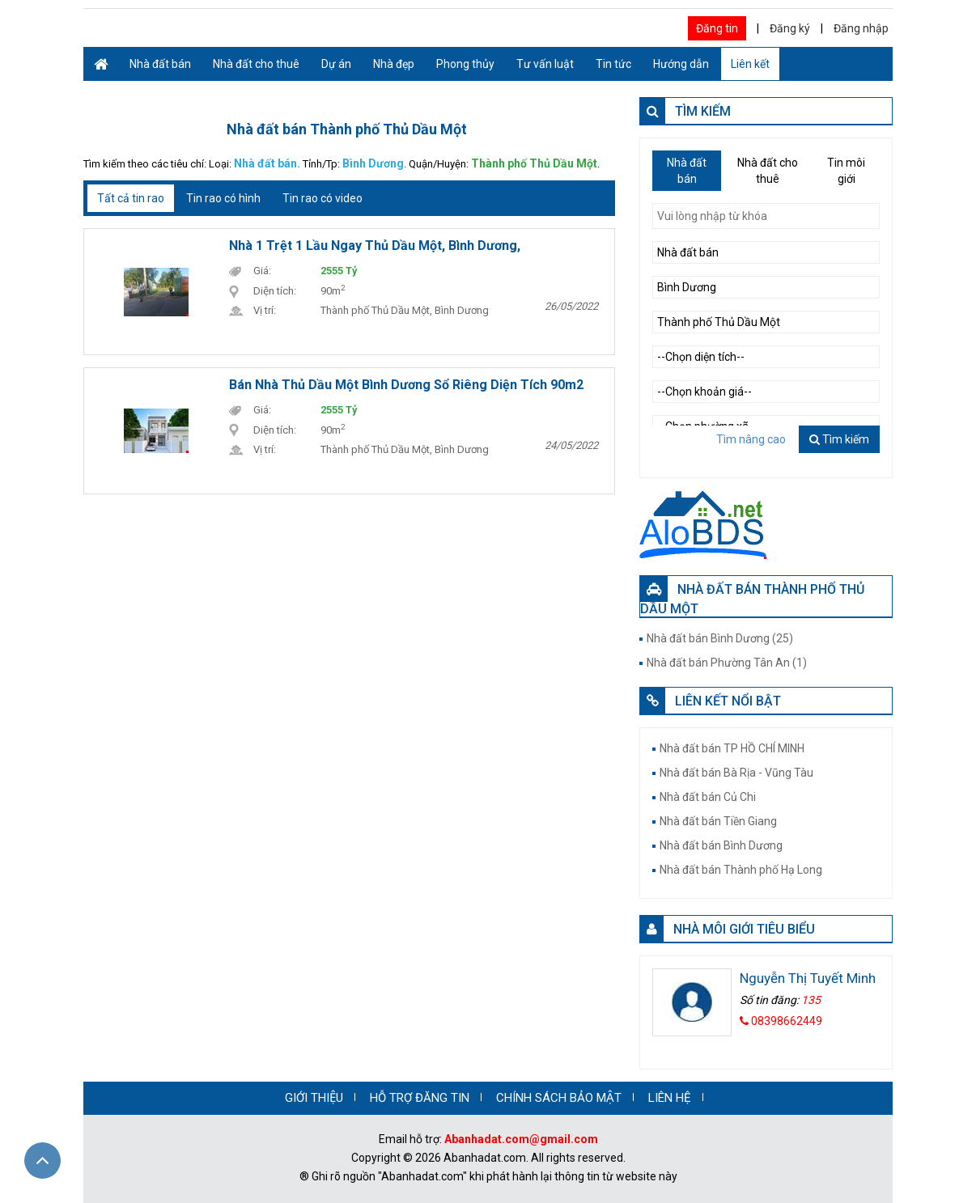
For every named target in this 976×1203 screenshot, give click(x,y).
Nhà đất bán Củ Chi (708, 796)
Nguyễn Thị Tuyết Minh (808, 978)
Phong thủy (465, 63)
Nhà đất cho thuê (256, 63)
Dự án (336, 63)
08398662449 (781, 1021)
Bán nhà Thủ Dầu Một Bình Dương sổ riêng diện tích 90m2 (406, 384)
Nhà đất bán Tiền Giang (718, 821)
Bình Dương (373, 163)
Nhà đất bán (160, 63)
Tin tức (613, 63)
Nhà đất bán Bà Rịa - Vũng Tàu (736, 772)
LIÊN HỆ (669, 1098)
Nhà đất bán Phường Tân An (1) (727, 662)
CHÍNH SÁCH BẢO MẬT (559, 1098)
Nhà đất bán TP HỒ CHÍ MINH (732, 748)
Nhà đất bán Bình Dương (721, 845)
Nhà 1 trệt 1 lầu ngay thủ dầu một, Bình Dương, (374, 245)
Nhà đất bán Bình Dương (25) (720, 638)
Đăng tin (717, 28)
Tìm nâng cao (751, 439)
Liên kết (750, 63)
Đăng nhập (861, 28)
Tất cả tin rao (130, 198)
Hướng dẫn (681, 63)
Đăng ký (790, 28)
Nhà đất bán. (267, 163)
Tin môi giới (846, 170)
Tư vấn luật (545, 63)
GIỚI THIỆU (314, 1098)
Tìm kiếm (839, 439)
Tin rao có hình (223, 198)
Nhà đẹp (393, 63)
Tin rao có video (322, 198)
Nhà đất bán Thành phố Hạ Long (741, 869)
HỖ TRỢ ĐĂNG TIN (419, 1098)
